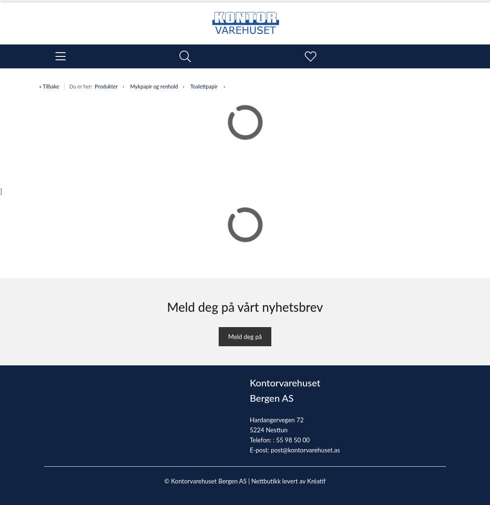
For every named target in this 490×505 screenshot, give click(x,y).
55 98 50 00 (293, 440)
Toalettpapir (204, 86)
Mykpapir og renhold (154, 86)
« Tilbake (49, 86)
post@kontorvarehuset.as (305, 450)
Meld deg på (245, 336)
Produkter (106, 86)
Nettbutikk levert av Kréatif (288, 481)
